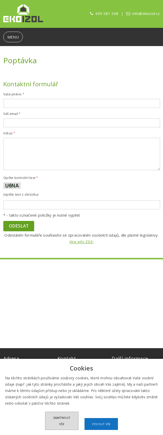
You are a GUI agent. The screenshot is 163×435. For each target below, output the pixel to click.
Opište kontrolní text (20, 177)
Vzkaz (9, 133)
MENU (13, 36)
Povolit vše (101, 424)
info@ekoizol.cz (146, 13)
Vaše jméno (13, 94)
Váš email (12, 113)
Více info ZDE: (81, 241)
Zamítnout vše (61, 421)
